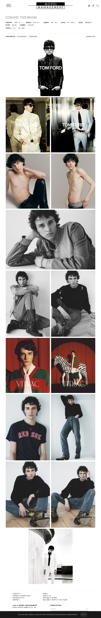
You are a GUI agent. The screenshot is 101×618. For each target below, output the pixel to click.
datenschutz (19, 598)
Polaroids (22, 36)
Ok (87, 609)
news (45, 594)
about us (47, 596)
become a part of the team (55, 600)
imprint (16, 600)
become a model (50, 598)
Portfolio (10, 36)
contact (16, 594)
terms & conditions (21, 596)
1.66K (21, 28)
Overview (33, 36)
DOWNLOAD (90, 36)
